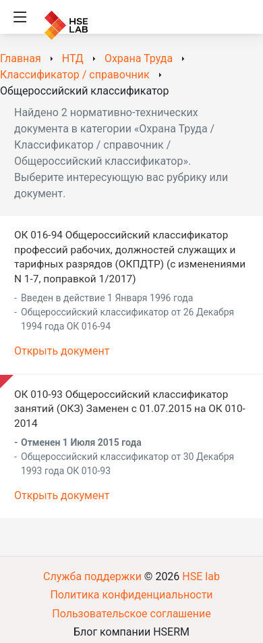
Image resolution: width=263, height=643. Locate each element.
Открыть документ (61, 350)
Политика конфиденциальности (131, 594)
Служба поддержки (92, 576)
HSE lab (201, 576)
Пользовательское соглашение (131, 613)
